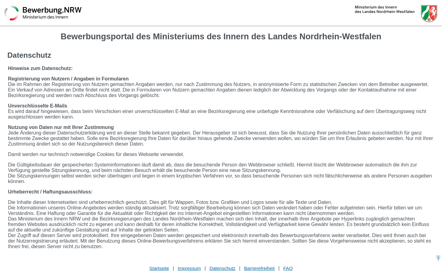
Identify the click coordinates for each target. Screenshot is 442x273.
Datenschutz (222, 268)
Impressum (189, 268)
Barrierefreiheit (259, 268)
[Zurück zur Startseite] (42, 13)
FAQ (288, 268)
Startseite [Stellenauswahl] (159, 268)
